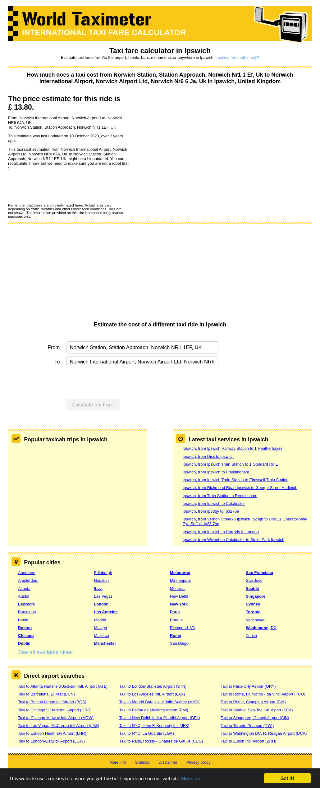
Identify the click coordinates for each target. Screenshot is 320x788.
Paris (175, 612)
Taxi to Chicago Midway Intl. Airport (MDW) (56, 717)
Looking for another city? (237, 57)
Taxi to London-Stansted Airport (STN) (152, 686)
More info (191, 779)
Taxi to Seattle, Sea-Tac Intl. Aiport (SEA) (257, 710)
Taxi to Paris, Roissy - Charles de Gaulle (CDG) (161, 741)
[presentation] (55, 186)
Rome (175, 635)
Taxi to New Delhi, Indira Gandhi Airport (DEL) (159, 717)
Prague (176, 620)
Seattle (252, 588)
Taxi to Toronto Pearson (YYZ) (247, 725)
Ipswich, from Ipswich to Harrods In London (221, 531)
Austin (23, 596)
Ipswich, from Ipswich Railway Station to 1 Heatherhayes (232, 448)
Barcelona (27, 612)
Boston (25, 627)
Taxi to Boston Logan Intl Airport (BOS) (52, 702)
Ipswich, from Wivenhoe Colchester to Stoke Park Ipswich (233, 539)
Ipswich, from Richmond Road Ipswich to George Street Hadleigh (240, 487)
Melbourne (180, 572)
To (57, 362)
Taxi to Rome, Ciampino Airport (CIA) (253, 702)
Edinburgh (103, 572)
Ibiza (98, 588)
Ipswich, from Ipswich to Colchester (214, 503)
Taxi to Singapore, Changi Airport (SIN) (255, 717)
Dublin (24, 643)
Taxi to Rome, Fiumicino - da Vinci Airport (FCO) (263, 694)
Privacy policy (198, 762)
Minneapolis (180, 580)
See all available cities (45, 652)
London (101, 604)
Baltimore (26, 604)
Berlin (23, 620)
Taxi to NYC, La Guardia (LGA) (146, 733)
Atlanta (24, 588)
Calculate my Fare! (93, 405)
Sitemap (142, 762)
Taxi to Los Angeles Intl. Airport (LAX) (152, 694)
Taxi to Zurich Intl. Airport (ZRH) (248, 741)
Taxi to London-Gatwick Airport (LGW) (51, 741)
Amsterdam (28, 580)
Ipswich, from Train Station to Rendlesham (220, 495)
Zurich (251, 635)
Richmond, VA (182, 627)
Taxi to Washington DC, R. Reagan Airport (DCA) (264, 733)
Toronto (253, 612)
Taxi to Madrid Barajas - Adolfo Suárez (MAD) (159, 702)
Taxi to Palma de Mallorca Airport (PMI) (153, 710)
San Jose (254, 580)
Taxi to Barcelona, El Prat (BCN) (46, 694)
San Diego (179, 643)
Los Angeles (106, 612)
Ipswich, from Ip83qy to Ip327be (211, 511)
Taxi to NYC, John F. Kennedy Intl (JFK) (154, 725)
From (54, 347)
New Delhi (179, 596)
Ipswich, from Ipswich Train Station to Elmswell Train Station (236, 479)
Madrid (100, 620)
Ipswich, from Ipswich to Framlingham (216, 472)
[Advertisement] (160, 274)
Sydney (253, 604)
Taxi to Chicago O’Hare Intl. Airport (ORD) (55, 710)
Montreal (177, 588)
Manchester (105, 643)
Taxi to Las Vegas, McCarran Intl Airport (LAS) (58, 725)
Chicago (26, 635)
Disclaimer (168, 762)
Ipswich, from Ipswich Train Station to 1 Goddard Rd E (230, 464)
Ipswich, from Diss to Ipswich (208, 456)
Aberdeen (26, 572)
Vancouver (255, 620)
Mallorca (101, 635)
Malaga (100, 627)
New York (179, 604)
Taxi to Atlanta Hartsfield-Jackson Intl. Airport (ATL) (62, 686)
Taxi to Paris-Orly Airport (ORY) (248, 686)
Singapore (256, 596)
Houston (101, 580)
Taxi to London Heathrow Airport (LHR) (52, 733)
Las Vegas (103, 596)
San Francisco (259, 572)
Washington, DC (261, 627)
